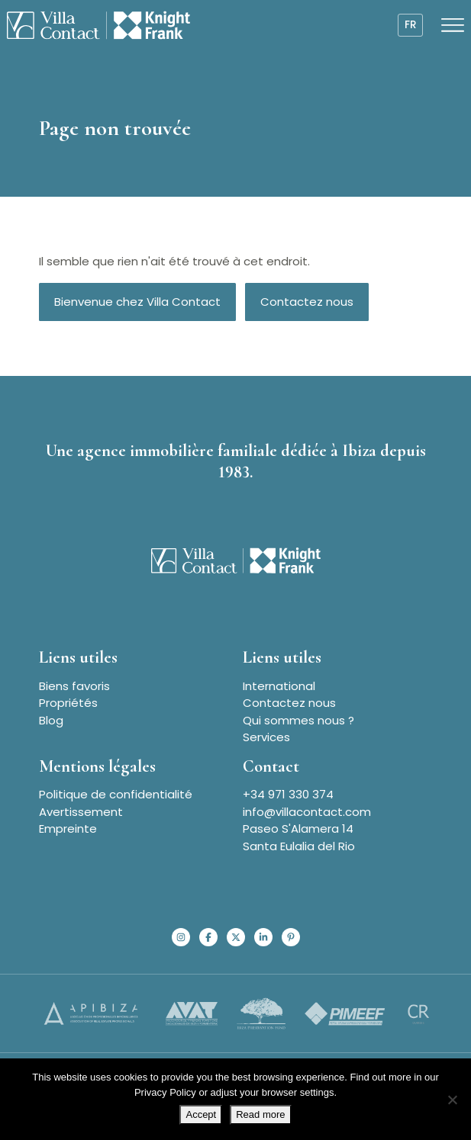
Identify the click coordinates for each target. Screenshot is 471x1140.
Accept (200, 1114)
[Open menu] (452, 25)
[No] (452, 1099)
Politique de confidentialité (115, 794)
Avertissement (81, 812)
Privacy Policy (165, 1092)
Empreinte (68, 828)
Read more (260, 1114)
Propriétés (68, 703)
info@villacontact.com (307, 812)
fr (411, 25)
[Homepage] (98, 25)
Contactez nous (306, 302)
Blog (51, 720)
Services (266, 737)
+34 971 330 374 (288, 794)
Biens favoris (74, 686)
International (279, 686)
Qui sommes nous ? (298, 720)
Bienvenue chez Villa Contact (137, 302)
